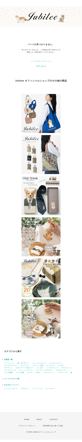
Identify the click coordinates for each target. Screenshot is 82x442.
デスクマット (66, 368)
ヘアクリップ (62, 372)
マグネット (25, 388)
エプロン (61, 365)
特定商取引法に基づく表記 (53, 426)
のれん (38, 372)
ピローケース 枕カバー (24, 368)
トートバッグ (9, 363)
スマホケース (61, 370)
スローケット (49, 372)
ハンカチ (39, 368)
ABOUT (39, 419)
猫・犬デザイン (23, 363)
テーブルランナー (11, 365)
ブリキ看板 (8, 372)
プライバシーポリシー (27, 426)
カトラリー (25, 365)
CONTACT (53, 419)
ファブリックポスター (44, 370)
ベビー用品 (20, 372)
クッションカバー (39, 363)
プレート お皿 (38, 365)
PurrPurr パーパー (11, 385)
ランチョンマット (56, 363)
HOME (26, 419)
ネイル (30, 372)
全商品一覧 (8, 359)
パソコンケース (10, 370)
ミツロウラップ (52, 368)
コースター (50, 365)
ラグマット (8, 368)
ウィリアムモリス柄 (11, 379)
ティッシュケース (26, 370)
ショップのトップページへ (41, 61)
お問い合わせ (41, 66)
